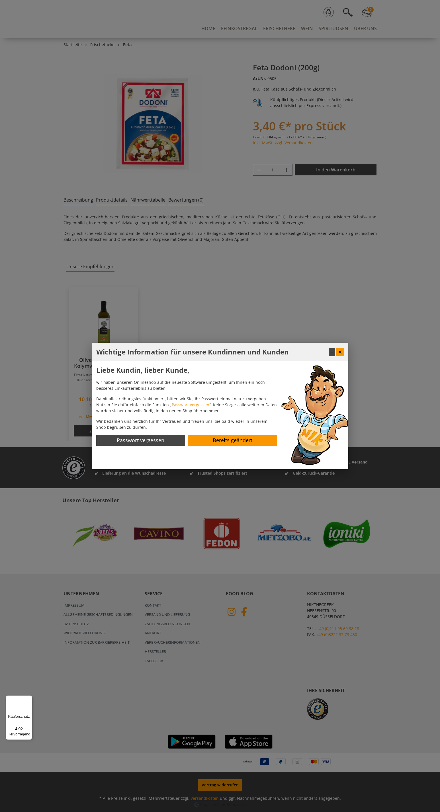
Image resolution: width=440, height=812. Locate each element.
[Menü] (28, 699)
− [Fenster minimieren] (331, 351)
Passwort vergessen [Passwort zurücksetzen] (140, 440)
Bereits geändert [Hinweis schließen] (232, 440)
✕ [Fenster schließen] (340, 351)
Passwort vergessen (190, 404)
